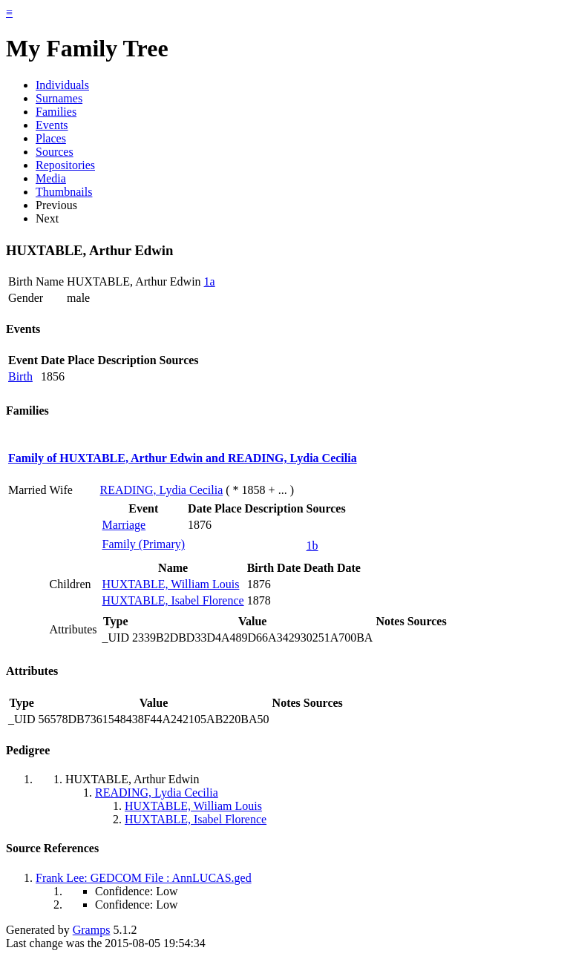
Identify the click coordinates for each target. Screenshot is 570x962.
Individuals (62, 85)
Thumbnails (64, 191)
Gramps (92, 929)
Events (52, 125)
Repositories (65, 165)
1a (209, 281)
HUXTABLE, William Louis (171, 584)
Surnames (59, 98)
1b (312, 545)
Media (51, 178)
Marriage (124, 524)
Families (56, 111)
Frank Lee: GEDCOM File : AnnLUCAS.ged (144, 878)
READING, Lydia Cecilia (161, 490)
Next (47, 218)
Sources (54, 151)
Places (51, 138)
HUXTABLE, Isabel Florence (173, 600)
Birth (20, 376)
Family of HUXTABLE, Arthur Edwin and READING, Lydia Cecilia (182, 458)
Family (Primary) (144, 544)
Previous (56, 205)
